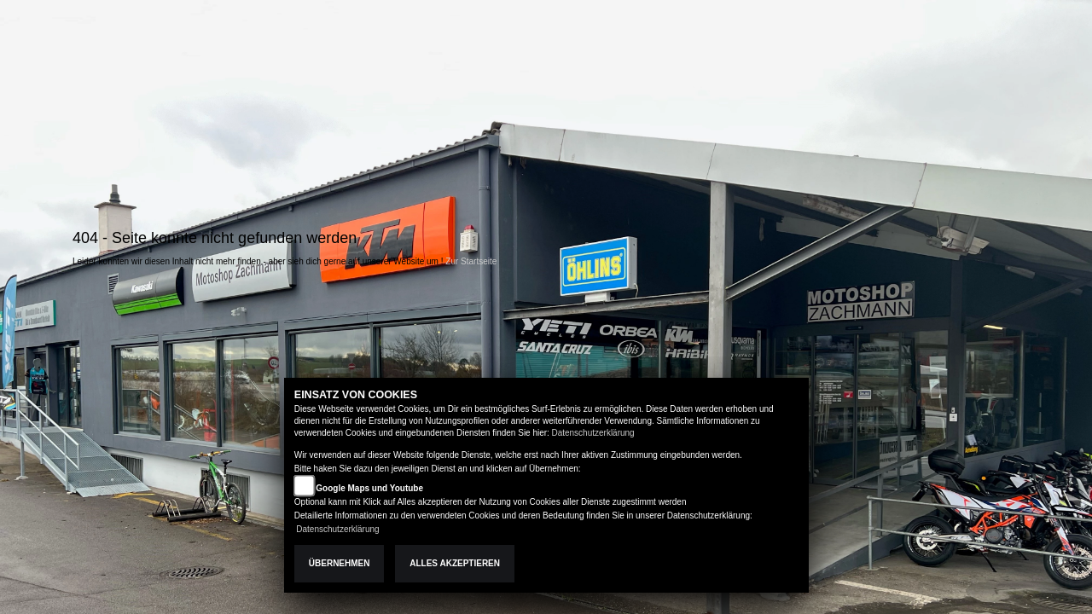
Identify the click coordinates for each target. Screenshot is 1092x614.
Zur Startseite (471, 261)
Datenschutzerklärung (592, 432)
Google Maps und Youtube (369, 488)
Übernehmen (339, 563)
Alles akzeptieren (455, 563)
